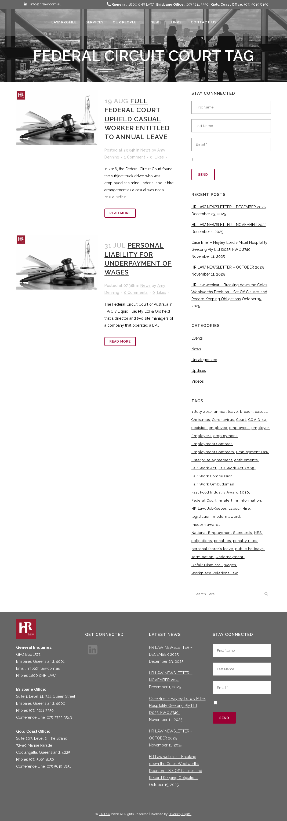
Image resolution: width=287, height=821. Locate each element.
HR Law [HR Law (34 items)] (198, 508)
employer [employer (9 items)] (260, 428)
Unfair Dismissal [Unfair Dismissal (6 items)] (206, 565)
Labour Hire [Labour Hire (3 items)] (239, 508)
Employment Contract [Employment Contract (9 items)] (211, 444)
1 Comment (134, 157)
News (145, 150)
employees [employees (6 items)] (239, 428)
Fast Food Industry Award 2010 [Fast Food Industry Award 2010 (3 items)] (220, 492)
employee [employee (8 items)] (218, 428)
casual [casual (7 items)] (261, 412)
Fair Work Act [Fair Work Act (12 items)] (203, 468)
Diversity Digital (180, 814)
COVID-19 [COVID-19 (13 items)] (257, 420)
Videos (197, 381)
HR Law (104, 814)
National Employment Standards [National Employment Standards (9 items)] (221, 533)
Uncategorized (204, 360)
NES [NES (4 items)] (258, 533)
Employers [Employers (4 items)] (201, 436)
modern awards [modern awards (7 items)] (205, 525)
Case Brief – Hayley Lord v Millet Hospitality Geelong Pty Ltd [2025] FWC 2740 (177, 705)
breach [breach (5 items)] (246, 412)
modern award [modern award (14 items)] (226, 517)
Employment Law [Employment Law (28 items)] (252, 452)
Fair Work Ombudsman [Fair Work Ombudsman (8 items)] (212, 484)
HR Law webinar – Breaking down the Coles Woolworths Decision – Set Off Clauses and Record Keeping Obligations (229, 292)
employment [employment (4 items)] (225, 436)
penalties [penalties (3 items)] (222, 541)
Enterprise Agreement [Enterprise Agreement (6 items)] (211, 460)
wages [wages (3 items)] (230, 565)
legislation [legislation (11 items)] (201, 517)
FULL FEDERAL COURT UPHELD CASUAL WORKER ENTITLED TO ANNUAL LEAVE (137, 119)
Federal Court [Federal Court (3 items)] (204, 500)
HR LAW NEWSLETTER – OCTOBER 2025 (227, 267)
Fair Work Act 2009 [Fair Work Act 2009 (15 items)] (237, 468)
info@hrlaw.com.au (43, 668)
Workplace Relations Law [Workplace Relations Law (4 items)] (214, 573)
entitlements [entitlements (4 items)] (246, 460)
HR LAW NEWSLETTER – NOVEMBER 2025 (228, 225)
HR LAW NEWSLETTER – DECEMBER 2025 (228, 207)
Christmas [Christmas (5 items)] (200, 420)
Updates (198, 370)
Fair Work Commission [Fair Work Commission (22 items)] (212, 476)
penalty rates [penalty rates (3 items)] (245, 541)
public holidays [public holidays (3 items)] (249, 549)
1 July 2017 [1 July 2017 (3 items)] (201, 412)
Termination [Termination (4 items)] (202, 557)
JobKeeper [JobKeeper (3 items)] (216, 508)
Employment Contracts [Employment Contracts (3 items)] (212, 452)
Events (197, 338)
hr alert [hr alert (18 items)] (225, 500)
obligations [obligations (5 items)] (201, 541)
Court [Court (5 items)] (241, 420)
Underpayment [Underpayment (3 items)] (230, 557)
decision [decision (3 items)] (199, 428)
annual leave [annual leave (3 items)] (226, 412)
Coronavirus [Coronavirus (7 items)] (223, 420)
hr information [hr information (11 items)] (248, 500)
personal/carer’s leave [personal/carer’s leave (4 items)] (212, 549)
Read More (120, 213)
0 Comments (136, 292)
